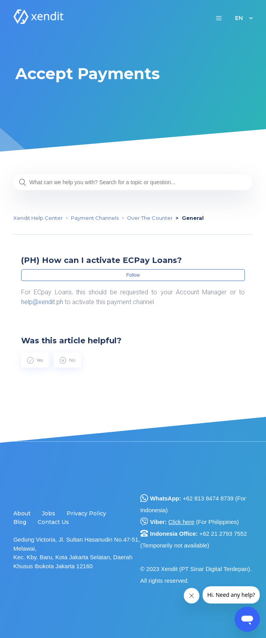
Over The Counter (150, 218)
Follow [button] (133, 275)
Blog (19, 522)
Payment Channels (95, 218)
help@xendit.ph (42, 302)
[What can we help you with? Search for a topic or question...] (132, 182)
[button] (219, 18)
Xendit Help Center (38, 218)
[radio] (35, 360)
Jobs (48, 513)
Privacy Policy (86, 513)
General (193, 218)
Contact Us (53, 522)
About (22, 513)
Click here (181, 521)
